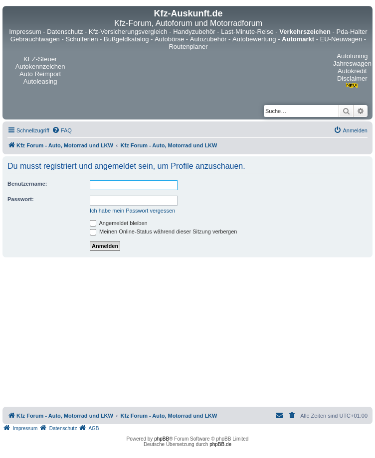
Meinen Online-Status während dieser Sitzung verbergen (163, 231)
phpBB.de (220, 444)
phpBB (161, 439)
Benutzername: (27, 184)
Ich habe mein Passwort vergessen (132, 211)
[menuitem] (62, 130)
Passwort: (20, 199)
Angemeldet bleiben (119, 223)
